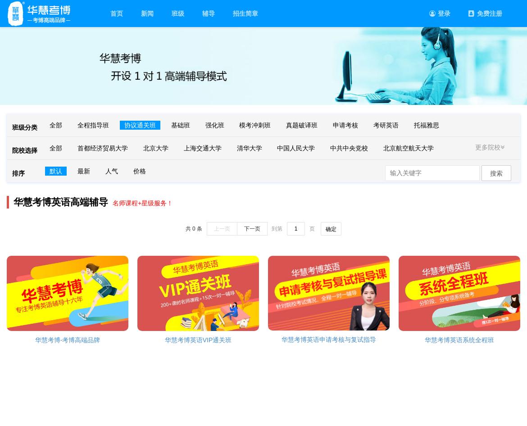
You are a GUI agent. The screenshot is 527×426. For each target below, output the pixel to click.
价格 (139, 171)
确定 (331, 229)
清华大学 (249, 148)
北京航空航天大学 (408, 148)
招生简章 (245, 13)
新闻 (147, 13)
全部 (56, 125)
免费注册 (485, 13)
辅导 (208, 13)
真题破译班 (302, 125)
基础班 (180, 125)
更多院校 (491, 147)
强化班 (214, 125)
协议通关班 (140, 125)
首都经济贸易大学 (102, 148)
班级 (178, 13)
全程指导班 (93, 125)
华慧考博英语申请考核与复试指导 (329, 339)
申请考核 (345, 125)
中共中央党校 (349, 148)
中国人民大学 (296, 148)
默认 (56, 171)
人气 (111, 171)
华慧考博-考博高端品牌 (67, 340)
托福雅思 (426, 125)
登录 (439, 13)
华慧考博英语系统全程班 (459, 340)
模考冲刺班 (255, 125)
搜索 (496, 173)
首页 (116, 13)
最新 (83, 171)
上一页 (222, 229)
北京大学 (155, 148)
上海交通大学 (203, 148)
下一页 (252, 229)
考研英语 (386, 125)
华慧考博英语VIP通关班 (198, 340)
